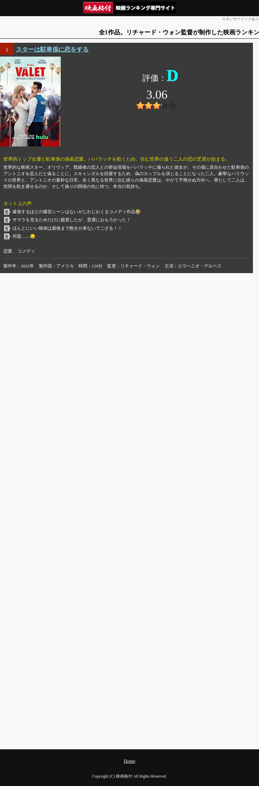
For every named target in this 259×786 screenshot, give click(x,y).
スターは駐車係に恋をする (52, 49)
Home (129, 761)
